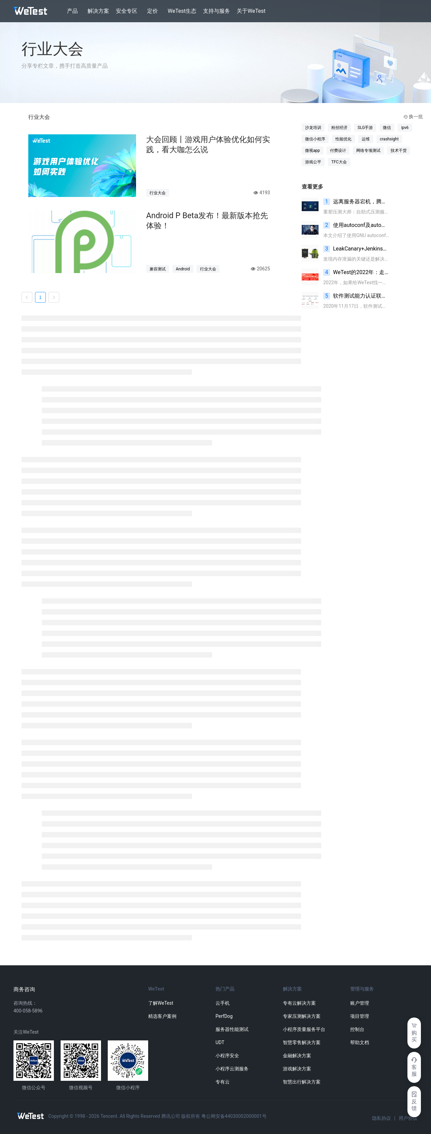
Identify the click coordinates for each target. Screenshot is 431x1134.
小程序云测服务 (232, 1068)
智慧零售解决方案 (302, 1042)
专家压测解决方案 (302, 1016)
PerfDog (224, 1016)
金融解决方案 (297, 1055)
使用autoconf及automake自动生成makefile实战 (356, 225)
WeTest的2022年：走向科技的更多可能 (356, 272)
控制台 (357, 1029)
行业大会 (158, 193)
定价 (152, 11)
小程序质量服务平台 (304, 1029)
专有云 (223, 1082)
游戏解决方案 (297, 1068)
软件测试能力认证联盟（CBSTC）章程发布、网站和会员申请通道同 (356, 296)
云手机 (223, 1003)
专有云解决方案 (299, 1003)
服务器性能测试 (232, 1029)
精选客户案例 (162, 1016)
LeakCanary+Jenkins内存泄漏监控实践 (356, 248)
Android (183, 269)
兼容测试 (158, 269)
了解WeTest (160, 1003)
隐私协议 (381, 1118)
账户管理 (359, 1003)
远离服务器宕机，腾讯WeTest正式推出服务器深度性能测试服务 (356, 201)
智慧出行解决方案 (302, 1082)
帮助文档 (359, 1042)
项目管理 (359, 1016)
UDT (220, 1042)
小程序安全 (227, 1055)
